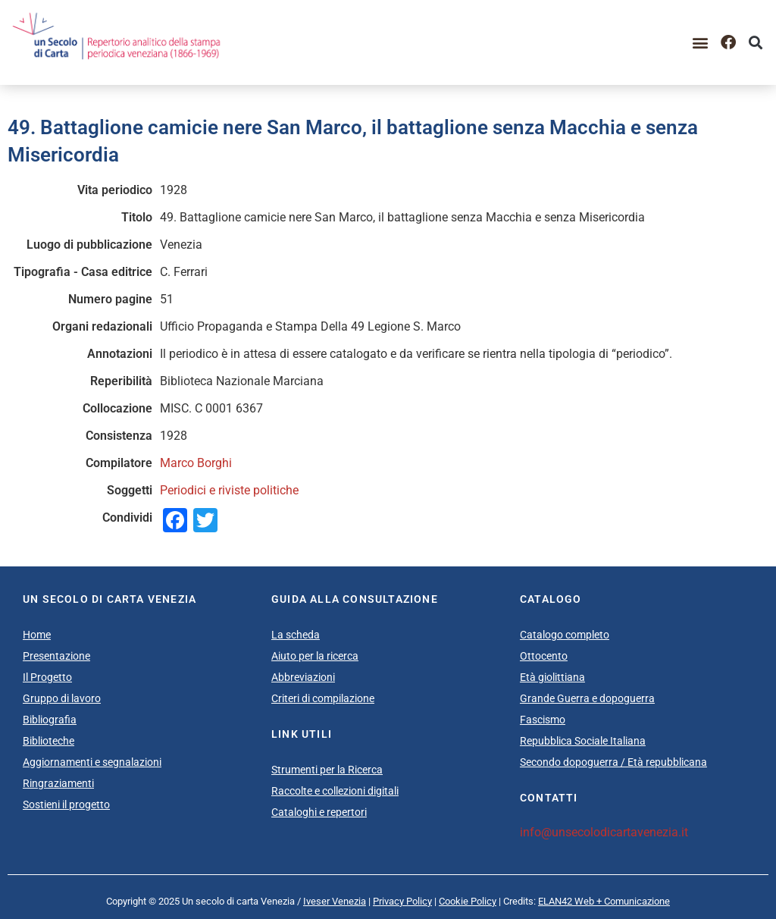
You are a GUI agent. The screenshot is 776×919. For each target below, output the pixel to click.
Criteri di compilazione (322, 698)
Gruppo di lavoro (62, 698)
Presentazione (56, 656)
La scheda (295, 635)
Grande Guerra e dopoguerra (587, 698)
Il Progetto (47, 677)
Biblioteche (48, 741)
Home (37, 635)
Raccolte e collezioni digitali (335, 791)
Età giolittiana (552, 677)
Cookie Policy (467, 901)
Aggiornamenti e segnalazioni (92, 762)
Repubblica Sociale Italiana (583, 741)
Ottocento (544, 656)
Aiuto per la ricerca (314, 656)
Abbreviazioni (303, 677)
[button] (700, 42)
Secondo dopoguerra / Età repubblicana (613, 762)
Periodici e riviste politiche (229, 490)
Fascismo (542, 720)
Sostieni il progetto (66, 804)
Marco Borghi (196, 463)
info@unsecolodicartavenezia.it (604, 832)
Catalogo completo (564, 635)
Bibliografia (50, 720)
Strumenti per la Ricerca (327, 770)
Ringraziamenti (58, 783)
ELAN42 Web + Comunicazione (604, 901)
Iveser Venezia (334, 901)
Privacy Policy (402, 901)
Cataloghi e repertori (319, 812)
